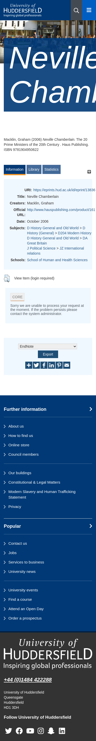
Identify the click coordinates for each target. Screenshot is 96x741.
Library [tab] (34, 169)
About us (16, 426)
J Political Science (41, 248)
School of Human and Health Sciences (57, 260)
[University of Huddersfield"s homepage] (48, 654)
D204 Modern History (74, 233)
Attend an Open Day (25, 609)
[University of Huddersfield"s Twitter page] (8, 731)
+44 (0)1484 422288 (28, 679)
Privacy (14, 506)
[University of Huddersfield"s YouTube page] (30, 731)
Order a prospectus (25, 618)
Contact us (17, 543)
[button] (76, 10)
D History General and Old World (53, 228)
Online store (18, 445)
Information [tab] (14, 169)
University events (23, 590)
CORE (17, 297)
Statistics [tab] (51, 169)
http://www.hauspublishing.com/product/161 (61, 210)
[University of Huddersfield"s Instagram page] (41, 731)
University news (22, 571)
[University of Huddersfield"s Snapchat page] (52, 731)
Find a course (20, 599)
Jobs (12, 553)
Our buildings (19, 473)
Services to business (26, 562)
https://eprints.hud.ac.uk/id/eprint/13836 (64, 190)
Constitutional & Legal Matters (34, 482)
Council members (23, 454)
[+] (89, 172)
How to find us (20, 435)
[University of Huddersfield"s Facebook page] (19, 731)
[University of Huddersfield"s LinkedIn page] (62, 731)
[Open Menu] (89, 10)
